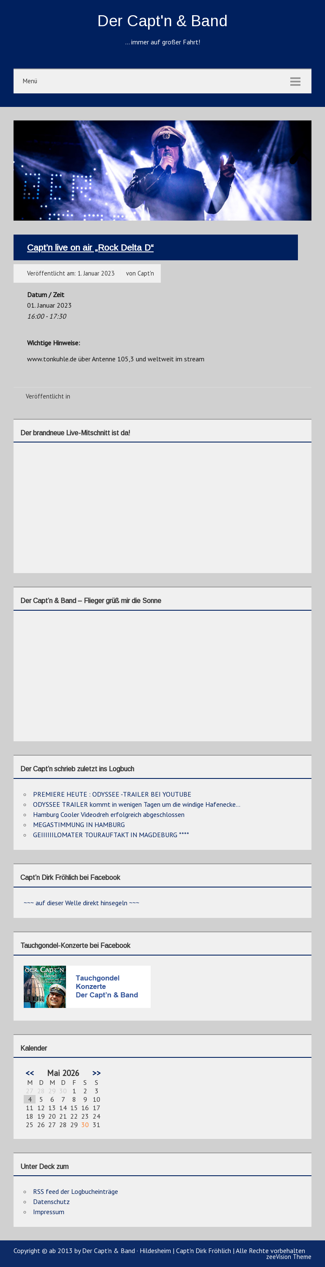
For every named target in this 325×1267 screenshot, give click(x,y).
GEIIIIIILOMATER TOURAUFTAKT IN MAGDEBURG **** (111, 834)
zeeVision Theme (288, 1257)
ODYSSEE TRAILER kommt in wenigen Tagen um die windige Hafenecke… (136, 804)
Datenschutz (51, 1201)
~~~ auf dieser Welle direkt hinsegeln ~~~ (81, 902)
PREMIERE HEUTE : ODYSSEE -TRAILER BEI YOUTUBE (112, 794)
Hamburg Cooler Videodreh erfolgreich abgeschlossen (109, 814)
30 (85, 1124)
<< (29, 1073)
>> (96, 1073)
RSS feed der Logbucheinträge (75, 1191)
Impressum (48, 1211)
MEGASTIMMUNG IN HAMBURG (79, 824)
